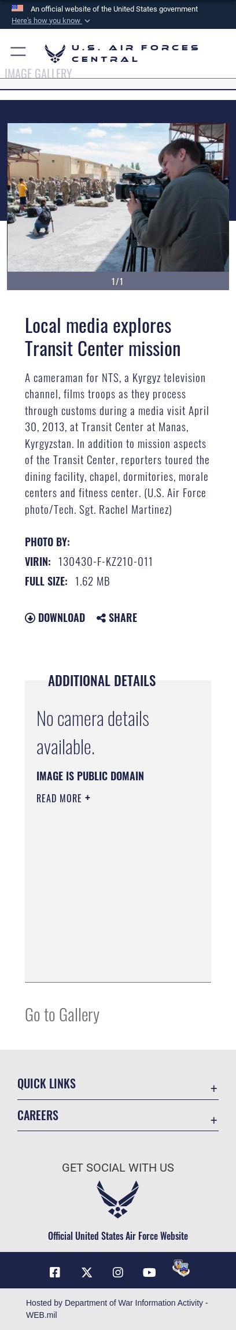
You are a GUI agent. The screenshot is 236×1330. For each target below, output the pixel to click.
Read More (60, 798)
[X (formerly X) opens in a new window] (86, 1272)
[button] (52, 21)
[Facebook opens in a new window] (55, 1272)
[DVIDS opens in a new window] (181, 1268)
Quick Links (46, 1083)
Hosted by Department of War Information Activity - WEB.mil (117, 1309)
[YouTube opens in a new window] (149, 1272)
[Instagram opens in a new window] (118, 1272)
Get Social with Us (118, 1168)
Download (55, 617)
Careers (37, 1115)
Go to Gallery (62, 1013)
